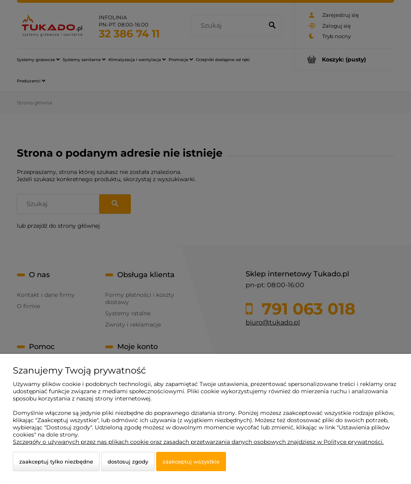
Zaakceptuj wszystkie (191, 461)
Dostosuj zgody (128, 461)
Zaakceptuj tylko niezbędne (56, 461)
